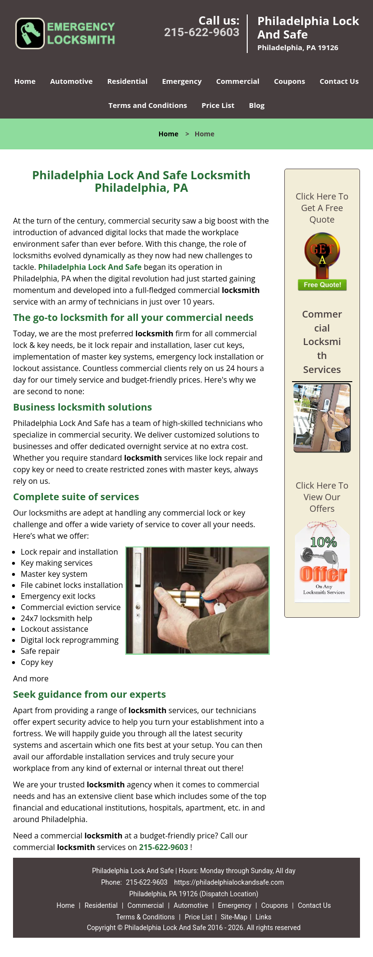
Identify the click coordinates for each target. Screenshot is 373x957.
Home (25, 81)
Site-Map (234, 917)
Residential (127, 81)
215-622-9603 (202, 32)
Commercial (237, 81)
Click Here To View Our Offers (322, 496)
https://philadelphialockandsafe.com (229, 882)
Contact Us (339, 81)
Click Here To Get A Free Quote (322, 207)
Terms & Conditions (145, 917)
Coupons (289, 81)
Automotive (71, 81)
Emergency (181, 81)
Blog (257, 105)
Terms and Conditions (147, 105)
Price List (217, 105)
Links (263, 917)
